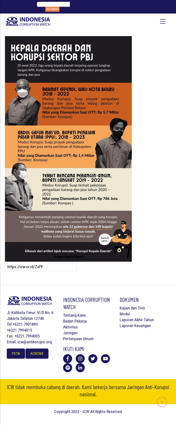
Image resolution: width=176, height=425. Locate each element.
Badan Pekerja (75, 321)
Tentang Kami (74, 315)
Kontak (36, 353)
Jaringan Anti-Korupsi (148, 386)
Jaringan (70, 332)
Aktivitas (70, 327)
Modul (125, 313)
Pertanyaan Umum (78, 338)
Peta (16, 353)
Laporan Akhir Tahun (137, 319)
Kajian (125, 308)
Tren (141, 308)
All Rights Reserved (106, 411)
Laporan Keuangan (135, 325)
